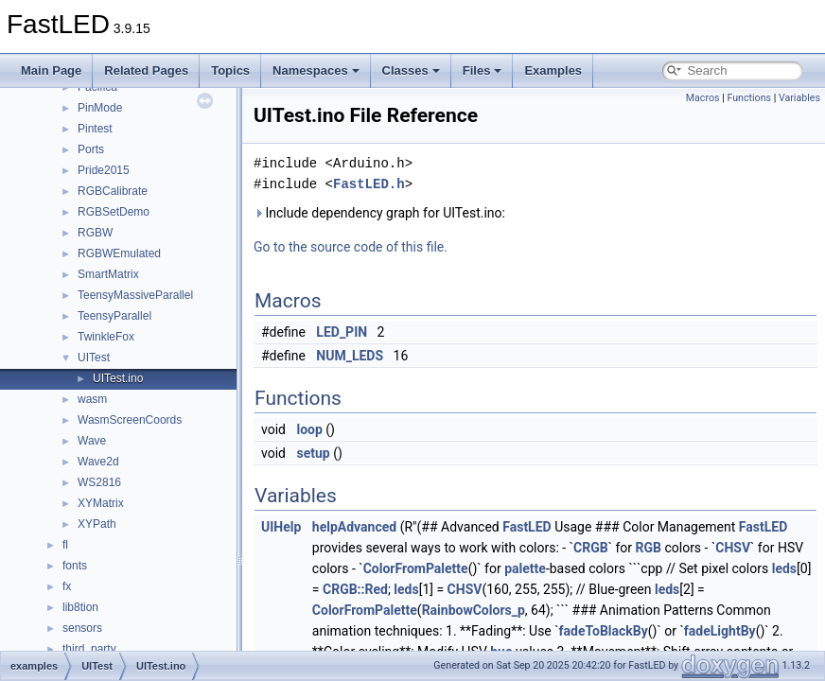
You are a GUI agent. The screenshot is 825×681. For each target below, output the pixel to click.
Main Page (51, 70)
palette (525, 568)
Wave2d (98, 461)
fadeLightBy (720, 630)
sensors (82, 628)
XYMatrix (101, 503)
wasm (92, 399)
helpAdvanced (354, 526)
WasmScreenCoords (130, 420)
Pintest (95, 128)
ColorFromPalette (415, 568)
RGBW (95, 232)
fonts (74, 565)
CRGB (590, 547)
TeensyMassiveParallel (135, 295)
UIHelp (281, 526)
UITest (94, 357)
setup (312, 453)
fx (66, 586)
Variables (799, 98)
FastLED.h (369, 184)
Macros (703, 98)
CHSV (732, 547)
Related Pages (146, 70)
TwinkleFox (106, 336)
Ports (91, 149)
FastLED (526, 526)
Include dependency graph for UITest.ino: (379, 212)
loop (309, 429)
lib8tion (80, 607)
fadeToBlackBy (603, 630)
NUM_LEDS (349, 355)
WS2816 (99, 482)
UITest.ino (118, 378)
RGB (648, 547)
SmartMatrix (108, 274)
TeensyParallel (114, 316)
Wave (92, 440)
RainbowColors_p (473, 610)
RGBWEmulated (119, 253)
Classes (411, 70)
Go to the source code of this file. (351, 246)
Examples (553, 70)
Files (482, 70)
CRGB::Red (355, 589)
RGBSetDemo (113, 211)
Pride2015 (104, 170)
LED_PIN (341, 332)
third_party (89, 648)
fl (65, 544)
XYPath (97, 524)
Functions (749, 98)
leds (784, 568)
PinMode (100, 107)
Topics (230, 70)
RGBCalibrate (113, 191)
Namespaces (316, 70)
